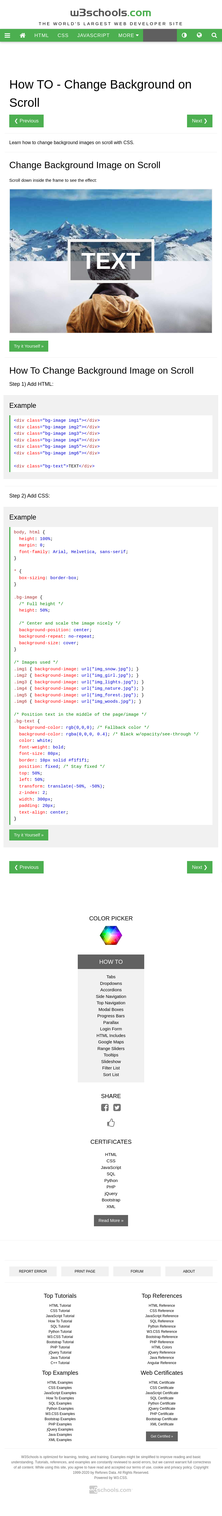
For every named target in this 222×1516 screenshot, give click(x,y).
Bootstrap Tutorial (60, 1342)
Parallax (111, 1022)
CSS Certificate (162, 1388)
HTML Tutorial (60, 1306)
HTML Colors (162, 1347)
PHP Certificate (162, 1414)
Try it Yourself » (29, 346)
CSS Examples (60, 1388)
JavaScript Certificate (161, 1393)
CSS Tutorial (60, 1311)
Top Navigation (111, 1002)
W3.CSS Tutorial (60, 1337)
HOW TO (111, 962)
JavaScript (111, 1167)
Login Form (111, 1028)
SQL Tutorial (60, 1326)
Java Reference (162, 1358)
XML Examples (60, 1440)
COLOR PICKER (111, 918)
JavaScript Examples (60, 1393)
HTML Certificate (162, 1383)
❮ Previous (26, 121)
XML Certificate (162, 1424)
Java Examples (60, 1435)
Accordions (111, 989)
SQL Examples (60, 1403)
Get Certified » (162, 1436)
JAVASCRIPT (93, 35)
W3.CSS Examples (60, 1414)
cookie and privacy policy (172, 1467)
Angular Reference (161, 1363)
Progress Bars (111, 1015)
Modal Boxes (111, 1009)
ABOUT (189, 1271)
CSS (63, 35)
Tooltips (111, 1054)
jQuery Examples (60, 1429)
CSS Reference (162, 1311)
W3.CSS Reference (162, 1332)
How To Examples (60, 1398)
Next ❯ (200, 121)
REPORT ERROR (33, 1271)
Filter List (111, 1067)
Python (111, 1180)
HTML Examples (60, 1383)
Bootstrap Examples (60, 1419)
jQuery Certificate (162, 1409)
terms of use (141, 1467)
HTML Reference (162, 1306)
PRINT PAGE (85, 1271)
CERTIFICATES (111, 1142)
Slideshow (111, 1061)
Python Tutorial (60, 1332)
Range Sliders (111, 1048)
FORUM (137, 1271)
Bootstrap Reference (162, 1337)
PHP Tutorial (60, 1347)
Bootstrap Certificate (162, 1419)
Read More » (111, 1220)
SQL (111, 1173)
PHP (111, 1186)
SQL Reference (162, 1321)
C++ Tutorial (60, 1363)
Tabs (111, 976)
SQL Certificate (162, 1398)
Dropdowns (111, 983)
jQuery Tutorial (60, 1352)
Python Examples (60, 1409)
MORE (129, 35)
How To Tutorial (60, 1321)
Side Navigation (111, 996)
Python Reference (162, 1326)
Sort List (111, 1074)
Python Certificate (162, 1403)
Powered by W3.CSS (110, 1478)
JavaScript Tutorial (60, 1316)
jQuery (111, 1193)
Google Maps (111, 1041)
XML (111, 1206)
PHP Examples (60, 1424)
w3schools (111, 11)
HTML (41, 35)
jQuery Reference (161, 1352)
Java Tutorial (60, 1358)
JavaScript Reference (162, 1316)
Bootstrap (111, 1199)
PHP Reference (162, 1342)
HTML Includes (111, 1035)
